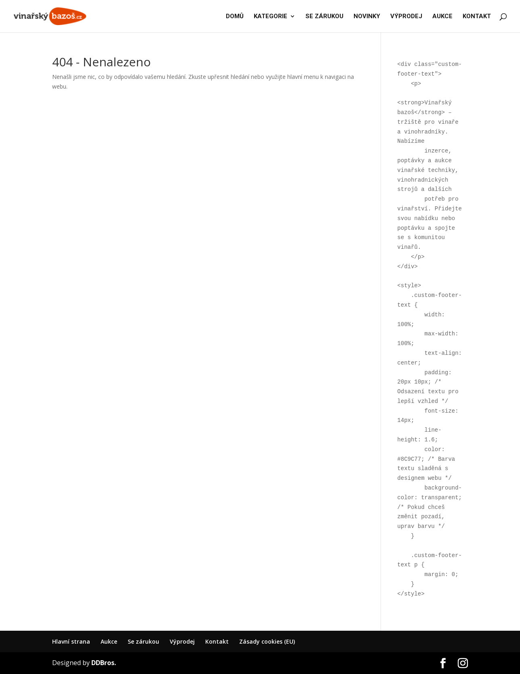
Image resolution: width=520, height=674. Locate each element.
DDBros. (103, 662)
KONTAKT (477, 16)
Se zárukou (143, 641)
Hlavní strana (71, 641)
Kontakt (217, 641)
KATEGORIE (270, 16)
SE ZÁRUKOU (324, 16)
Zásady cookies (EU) (267, 641)
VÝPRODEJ (406, 16)
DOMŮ (235, 16)
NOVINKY (367, 16)
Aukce (109, 641)
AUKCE (442, 16)
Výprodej (182, 641)
